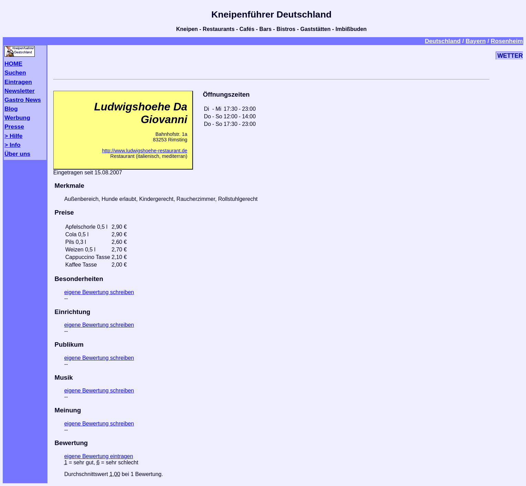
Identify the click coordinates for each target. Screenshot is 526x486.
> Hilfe (13, 135)
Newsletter (19, 90)
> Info (12, 144)
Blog (11, 108)
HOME (13, 63)
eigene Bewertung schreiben (99, 292)
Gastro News (22, 99)
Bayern (475, 40)
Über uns (17, 153)
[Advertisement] (271, 60)
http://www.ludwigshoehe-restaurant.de (144, 150)
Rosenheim (507, 40)
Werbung (17, 117)
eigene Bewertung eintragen (98, 456)
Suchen (15, 72)
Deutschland (443, 40)
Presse (14, 126)
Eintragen (18, 81)
